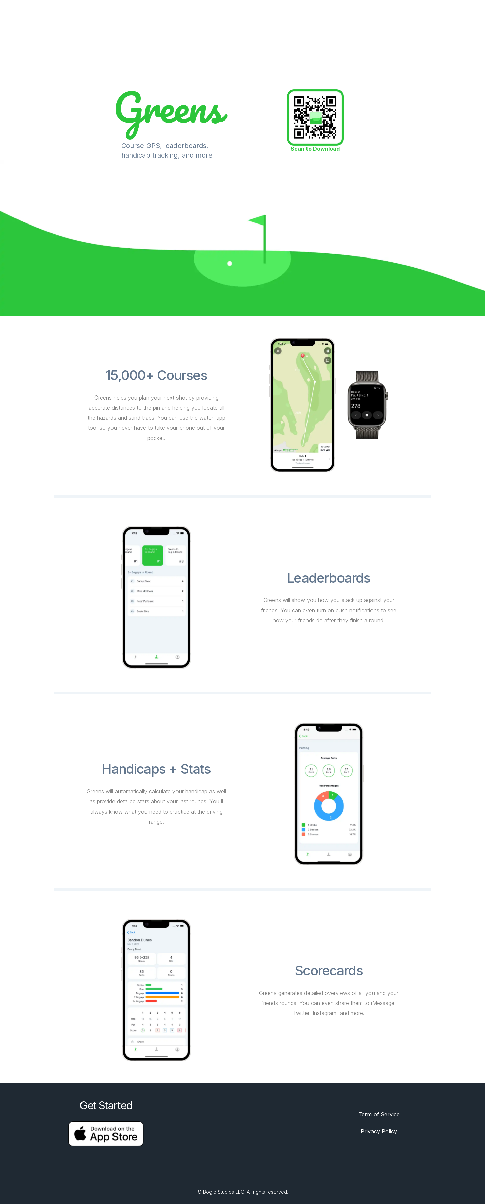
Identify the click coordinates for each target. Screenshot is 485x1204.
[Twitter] (234, 1175)
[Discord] (251, 1175)
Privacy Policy (379, 1131)
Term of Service (379, 1114)
